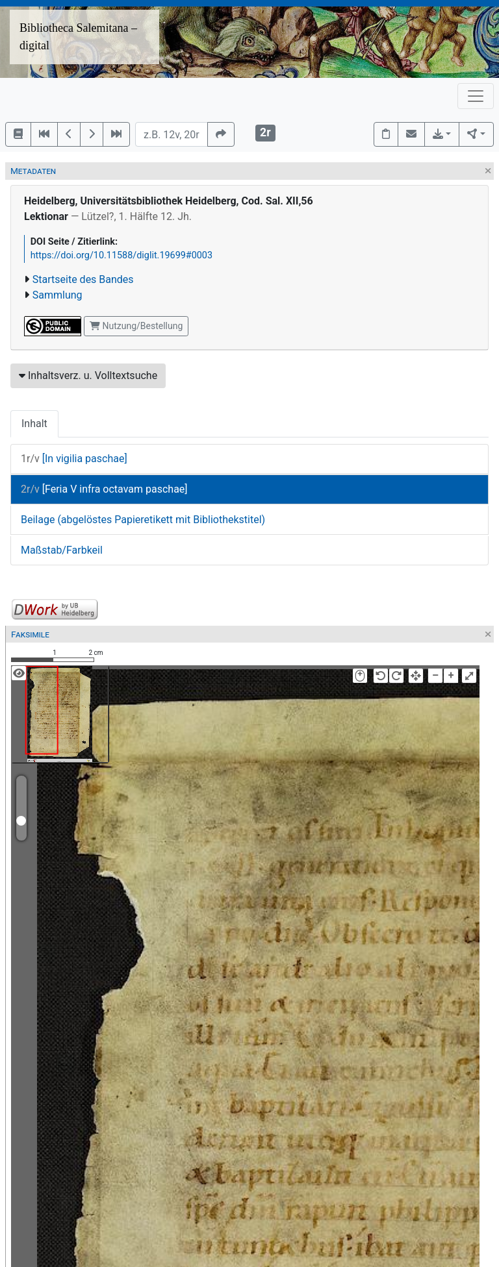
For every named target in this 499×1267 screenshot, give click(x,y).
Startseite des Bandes (83, 279)
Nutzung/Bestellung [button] (136, 326)
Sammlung (57, 295)
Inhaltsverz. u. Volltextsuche (88, 375)
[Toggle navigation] (475, 96)
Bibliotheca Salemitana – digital (78, 36)
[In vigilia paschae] (74, 458)
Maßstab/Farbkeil (62, 550)
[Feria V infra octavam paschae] (104, 489)
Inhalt (34, 423)
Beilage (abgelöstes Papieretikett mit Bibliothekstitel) (143, 519)
